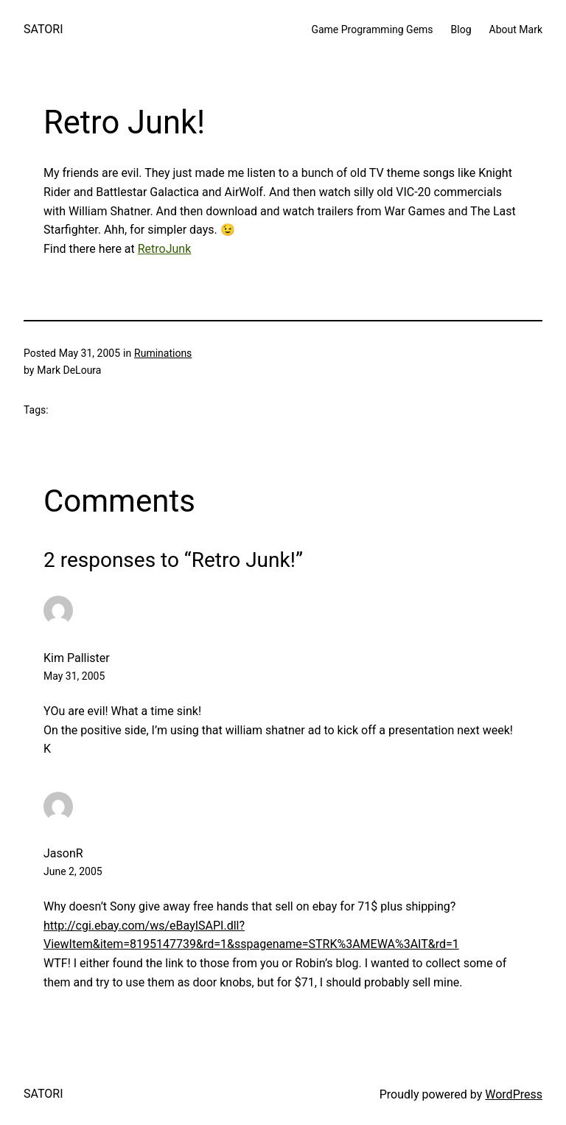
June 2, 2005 (72, 871)
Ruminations (163, 353)
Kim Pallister (76, 658)
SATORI (43, 29)
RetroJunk (165, 249)
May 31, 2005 (74, 676)
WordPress (513, 1094)
